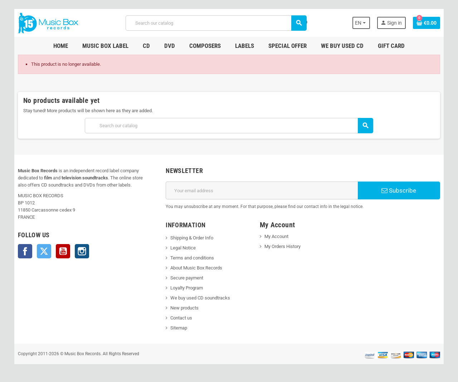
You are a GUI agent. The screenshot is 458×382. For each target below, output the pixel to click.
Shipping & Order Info (191, 237)
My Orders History (282, 246)
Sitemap (178, 328)
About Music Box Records (196, 268)
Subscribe (398, 190)
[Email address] (262, 190)
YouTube (63, 251)
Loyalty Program (186, 288)
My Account (276, 236)
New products (184, 308)
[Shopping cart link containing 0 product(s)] (426, 23)
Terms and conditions (192, 258)
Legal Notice (183, 247)
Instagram (82, 251)
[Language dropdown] (361, 23)
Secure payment (186, 278)
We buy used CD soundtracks (200, 298)
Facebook (25, 251)
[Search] (216, 23)
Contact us (181, 318)
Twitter (44, 251)
